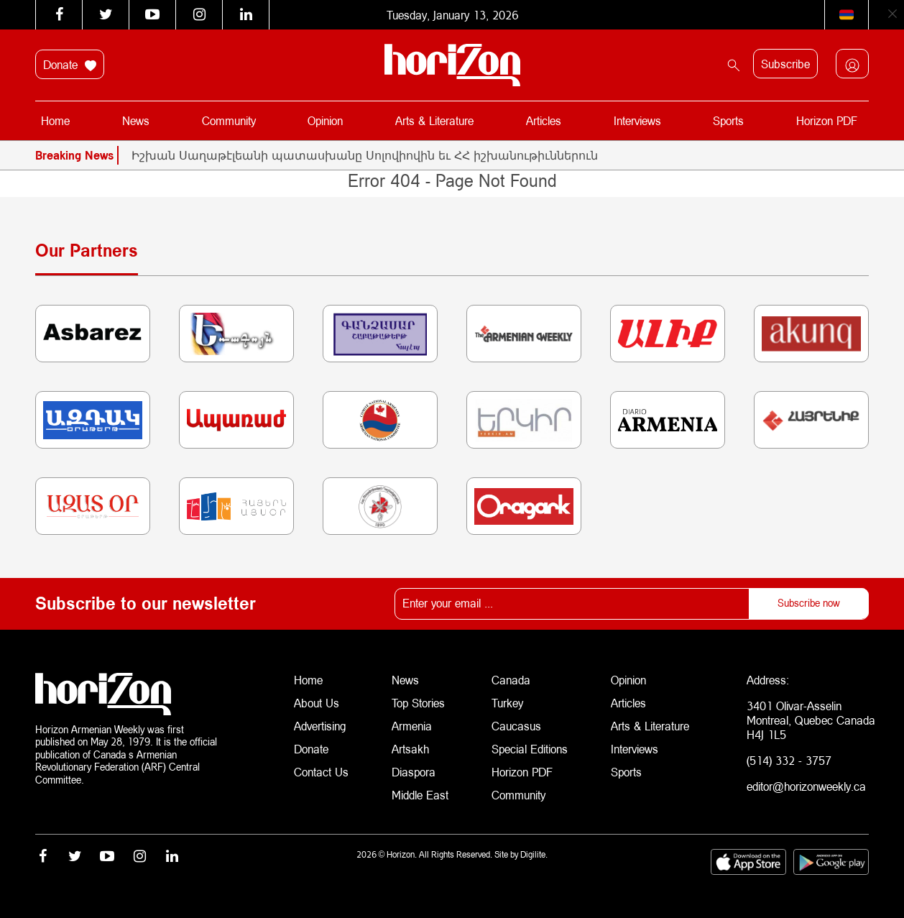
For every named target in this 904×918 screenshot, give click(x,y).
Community (229, 120)
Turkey (507, 703)
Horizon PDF (826, 120)
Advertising (320, 726)
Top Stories (418, 703)
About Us (316, 703)
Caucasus (516, 726)
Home (55, 120)
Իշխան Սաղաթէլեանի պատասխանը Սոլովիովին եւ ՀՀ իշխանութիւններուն (365, 155)
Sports (728, 120)
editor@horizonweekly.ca (806, 786)
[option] (500, 155)
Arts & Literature (434, 120)
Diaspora (413, 772)
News (135, 120)
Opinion (325, 120)
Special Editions (530, 749)
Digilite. (534, 854)
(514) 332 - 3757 (789, 760)
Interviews (637, 120)
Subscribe (785, 63)
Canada (511, 680)
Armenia (412, 726)
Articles (543, 120)
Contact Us (321, 772)
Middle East (420, 795)
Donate (69, 65)
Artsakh (410, 749)
